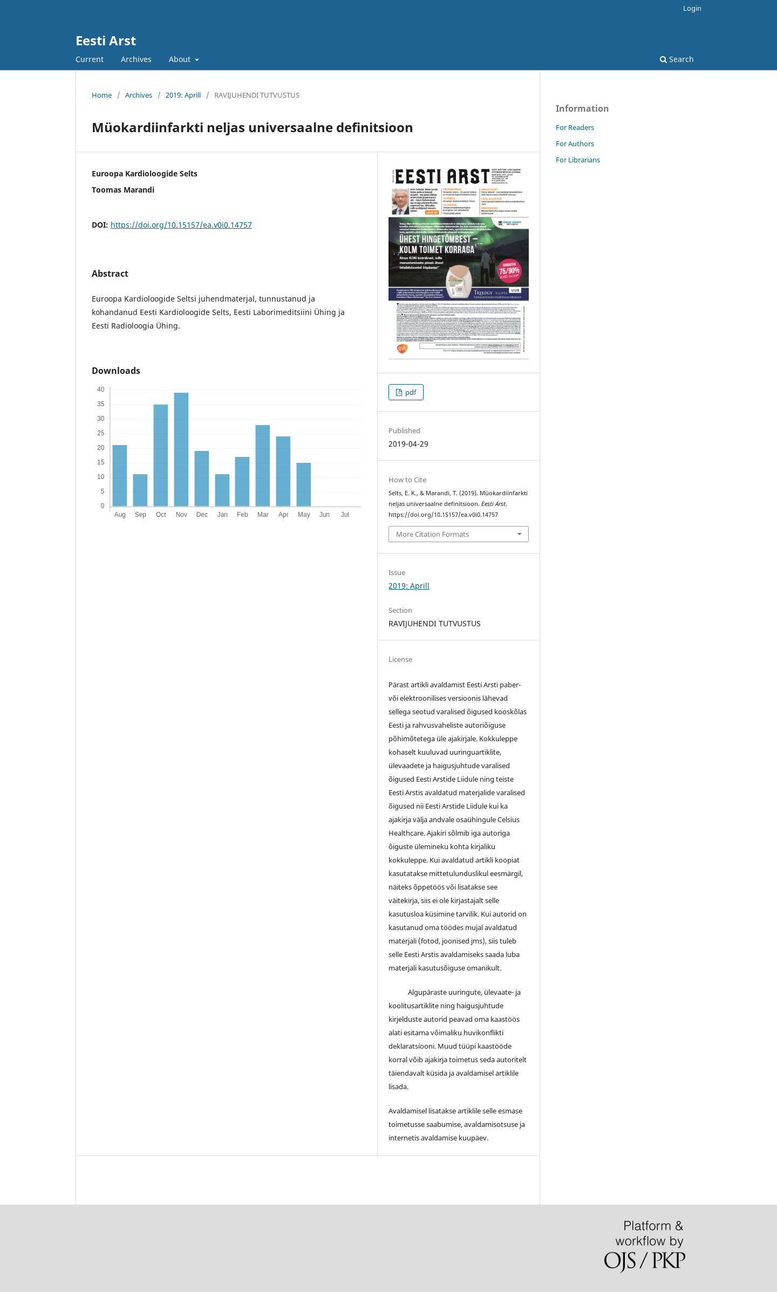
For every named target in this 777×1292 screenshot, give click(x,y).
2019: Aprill (183, 95)
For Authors (575, 143)
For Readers (575, 127)
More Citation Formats (432, 534)
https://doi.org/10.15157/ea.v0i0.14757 (181, 225)
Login (692, 8)
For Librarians (578, 160)
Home (102, 95)
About (181, 59)
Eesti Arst (106, 40)
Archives (136, 59)
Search (677, 59)
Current (90, 59)
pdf (410, 392)
